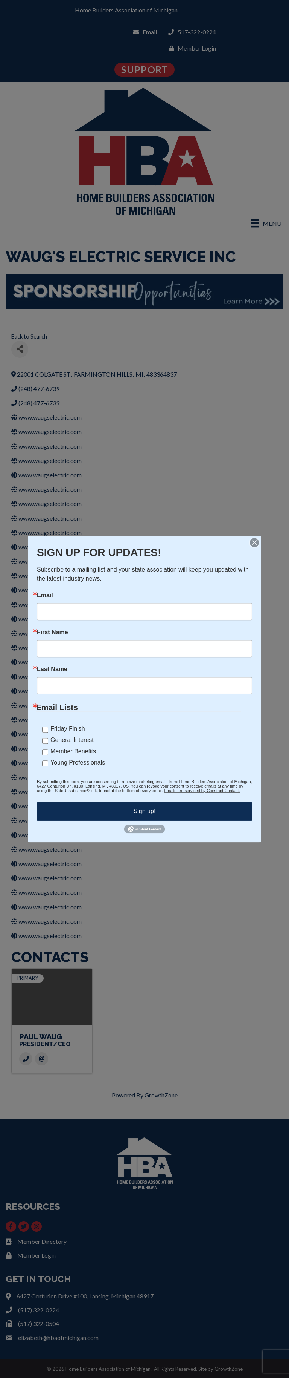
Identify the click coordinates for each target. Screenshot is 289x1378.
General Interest (72, 740)
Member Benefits (73, 751)
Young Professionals (77, 762)
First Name (52, 632)
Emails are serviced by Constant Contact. (202, 790)
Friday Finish (67, 728)
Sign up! (145, 811)
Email (45, 595)
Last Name (52, 669)
